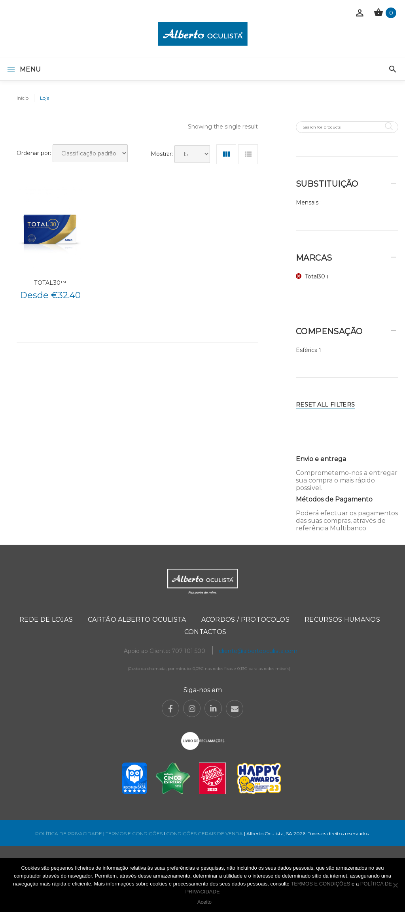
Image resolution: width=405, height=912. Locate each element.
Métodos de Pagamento (334, 499)
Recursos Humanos (342, 619)
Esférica (307, 350)
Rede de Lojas (46, 619)
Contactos (205, 632)
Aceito (204, 902)
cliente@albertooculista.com (258, 651)
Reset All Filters (325, 404)
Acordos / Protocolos (245, 619)
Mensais (307, 202)
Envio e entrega (321, 459)
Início (22, 98)
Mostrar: (162, 153)
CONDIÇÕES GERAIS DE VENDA (205, 833)
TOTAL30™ (50, 282)
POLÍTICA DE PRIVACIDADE (68, 833)
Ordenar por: (34, 153)
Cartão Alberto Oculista (137, 619)
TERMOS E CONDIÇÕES (134, 833)
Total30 (315, 276)
